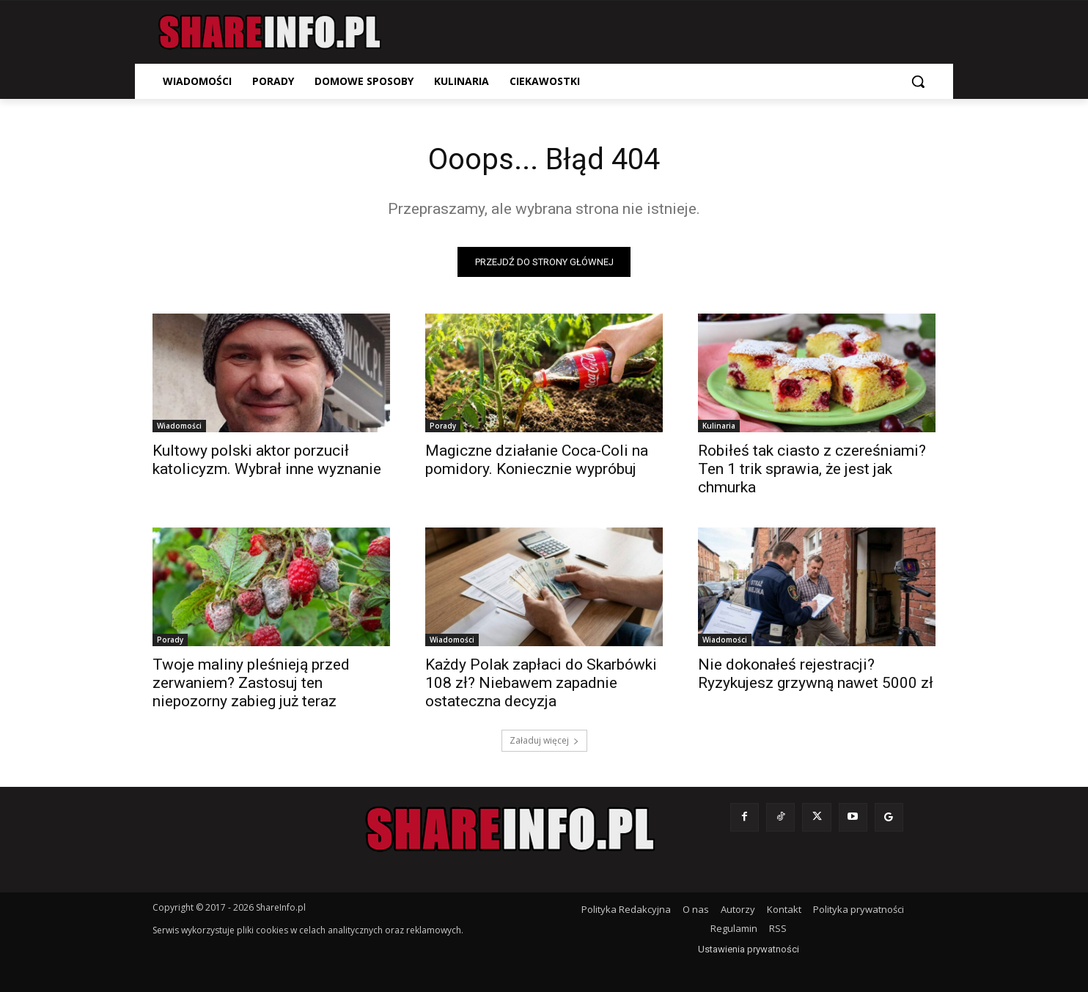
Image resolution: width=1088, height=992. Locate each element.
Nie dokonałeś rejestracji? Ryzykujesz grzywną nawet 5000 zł (815, 674)
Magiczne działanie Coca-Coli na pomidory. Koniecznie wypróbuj (536, 460)
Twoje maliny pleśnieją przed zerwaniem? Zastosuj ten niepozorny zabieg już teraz (251, 683)
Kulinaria (718, 426)
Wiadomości (179, 426)
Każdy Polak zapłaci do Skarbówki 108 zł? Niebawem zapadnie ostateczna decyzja (541, 683)
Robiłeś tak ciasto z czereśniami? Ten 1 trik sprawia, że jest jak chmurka (812, 469)
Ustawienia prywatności (748, 949)
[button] (918, 81)
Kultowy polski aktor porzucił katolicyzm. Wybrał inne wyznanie (266, 460)
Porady (443, 426)
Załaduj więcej (544, 740)
